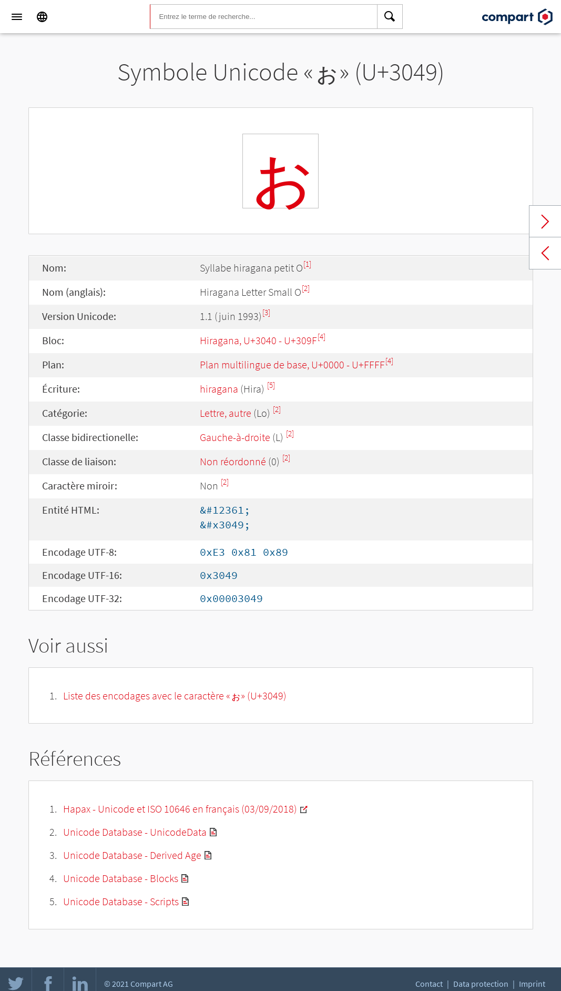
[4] (321, 337)
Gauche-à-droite (235, 437)
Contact (429, 983)
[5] (271, 385)
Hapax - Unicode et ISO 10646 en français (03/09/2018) (180, 808)
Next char (545, 221)
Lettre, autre (225, 412)
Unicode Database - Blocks (120, 878)
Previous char (545, 253)
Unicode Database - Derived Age (132, 855)
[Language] (42, 16)
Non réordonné (233, 461)
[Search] (390, 16)
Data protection (480, 983)
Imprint (532, 983)
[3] (266, 312)
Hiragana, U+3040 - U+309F (258, 340)
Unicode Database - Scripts (121, 901)
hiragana (219, 388)
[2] (306, 288)
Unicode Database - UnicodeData (135, 831)
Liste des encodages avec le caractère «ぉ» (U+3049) (175, 695)
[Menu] (16, 16)
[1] (307, 264)
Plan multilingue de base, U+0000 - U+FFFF (292, 364)
